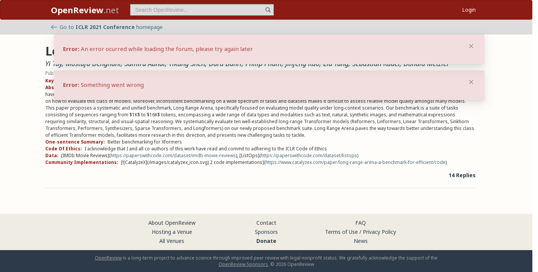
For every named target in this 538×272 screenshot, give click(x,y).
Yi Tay (53, 63)
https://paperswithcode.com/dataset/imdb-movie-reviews (173, 155)
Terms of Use (341, 231)
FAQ (360, 222)
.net (85, 9)
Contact (266, 222)
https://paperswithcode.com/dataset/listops (309, 155)
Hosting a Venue (172, 231)
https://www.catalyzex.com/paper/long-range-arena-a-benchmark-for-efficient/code (355, 162)
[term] (202, 9)
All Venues (171, 240)
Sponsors (266, 231)
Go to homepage (107, 27)
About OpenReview (172, 222)
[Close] (471, 82)
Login (469, 9)
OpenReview (108, 258)
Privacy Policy (379, 231)
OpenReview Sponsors (243, 264)
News (361, 240)
